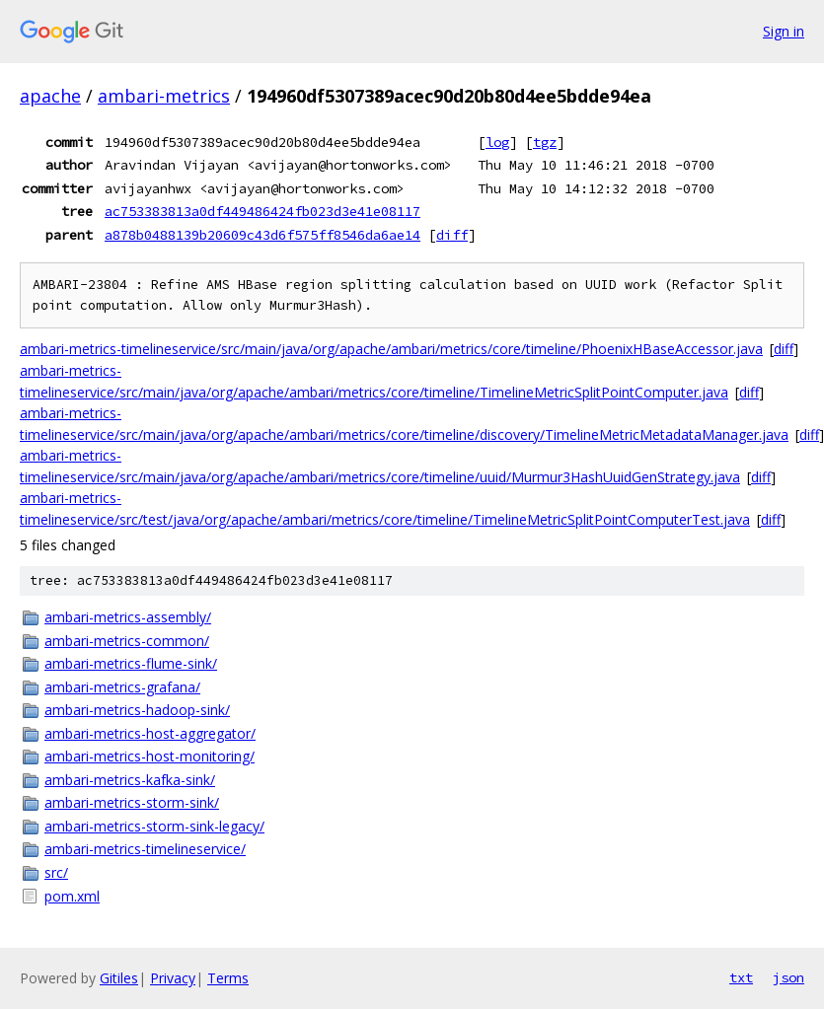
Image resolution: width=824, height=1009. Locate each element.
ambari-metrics (164, 96)
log (497, 142)
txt (741, 977)
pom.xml (72, 896)
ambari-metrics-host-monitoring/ (149, 756)
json (788, 977)
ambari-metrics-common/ (126, 640)
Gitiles (119, 978)
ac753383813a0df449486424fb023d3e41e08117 (262, 211)
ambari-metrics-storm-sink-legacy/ (154, 826)
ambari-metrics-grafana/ (122, 687)
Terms (228, 978)
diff (452, 235)
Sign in (783, 31)
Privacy (172, 978)
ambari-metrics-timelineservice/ (145, 848)
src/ (56, 872)
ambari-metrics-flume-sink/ (130, 663)
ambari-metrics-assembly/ (127, 617)
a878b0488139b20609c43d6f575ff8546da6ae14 (262, 235)
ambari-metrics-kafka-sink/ (129, 779)
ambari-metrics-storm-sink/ (131, 802)
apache (50, 96)
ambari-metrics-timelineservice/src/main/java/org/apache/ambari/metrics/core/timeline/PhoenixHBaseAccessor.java (391, 348)
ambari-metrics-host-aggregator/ (150, 733)
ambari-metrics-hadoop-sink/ (137, 709)
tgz (545, 142)
